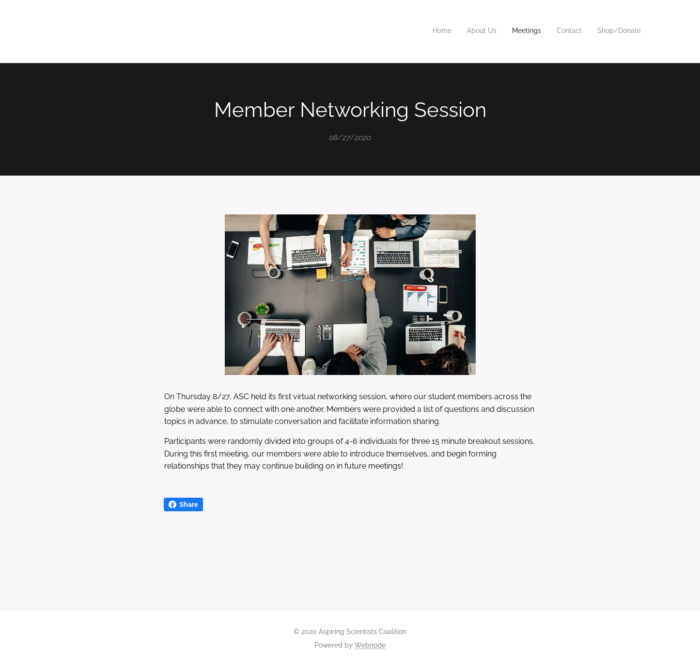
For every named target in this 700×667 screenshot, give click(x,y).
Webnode (370, 645)
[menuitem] (581, 31)
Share (183, 504)
